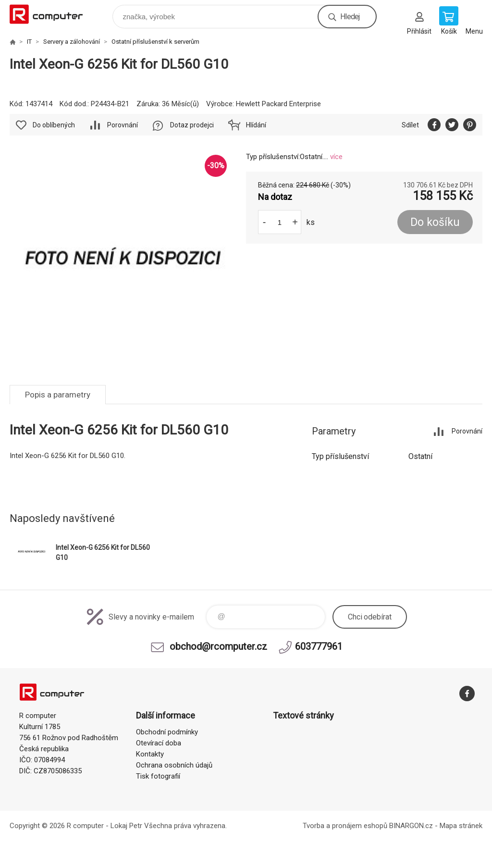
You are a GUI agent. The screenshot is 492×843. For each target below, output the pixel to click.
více (336, 156)
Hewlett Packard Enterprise (278, 103)
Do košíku (435, 222)
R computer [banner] (52, 14)
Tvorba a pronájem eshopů (345, 825)
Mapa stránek (461, 825)
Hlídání (256, 125)
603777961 (319, 646)
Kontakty (150, 754)
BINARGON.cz (411, 825)
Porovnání (122, 125)
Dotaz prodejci (192, 125)
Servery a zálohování (71, 41)
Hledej (349, 16)
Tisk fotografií (158, 776)
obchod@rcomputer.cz (218, 646)
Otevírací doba (158, 743)
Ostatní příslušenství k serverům (155, 41)
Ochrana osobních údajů (174, 765)
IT (29, 41)
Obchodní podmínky (167, 732)
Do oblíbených (54, 125)
